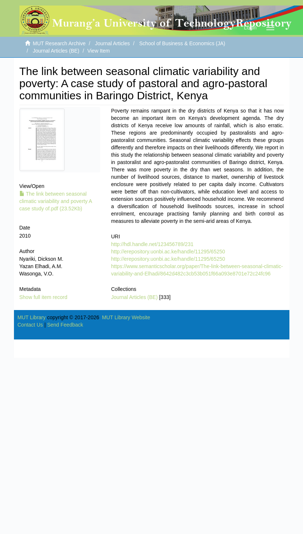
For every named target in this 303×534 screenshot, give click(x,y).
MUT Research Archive (59, 43)
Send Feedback (65, 325)
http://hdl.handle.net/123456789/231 (152, 244)
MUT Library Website (126, 317)
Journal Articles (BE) (56, 51)
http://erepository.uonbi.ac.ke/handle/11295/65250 (168, 251)
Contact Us (30, 325)
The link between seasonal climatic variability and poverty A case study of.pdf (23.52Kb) (55, 201)
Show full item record (43, 297)
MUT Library (32, 317)
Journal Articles (112, 43)
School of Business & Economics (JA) (182, 43)
